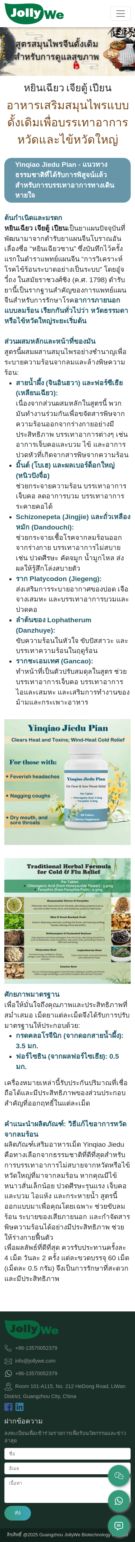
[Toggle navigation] (121, 13)
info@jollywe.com (35, 1360)
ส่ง (18, 1513)
